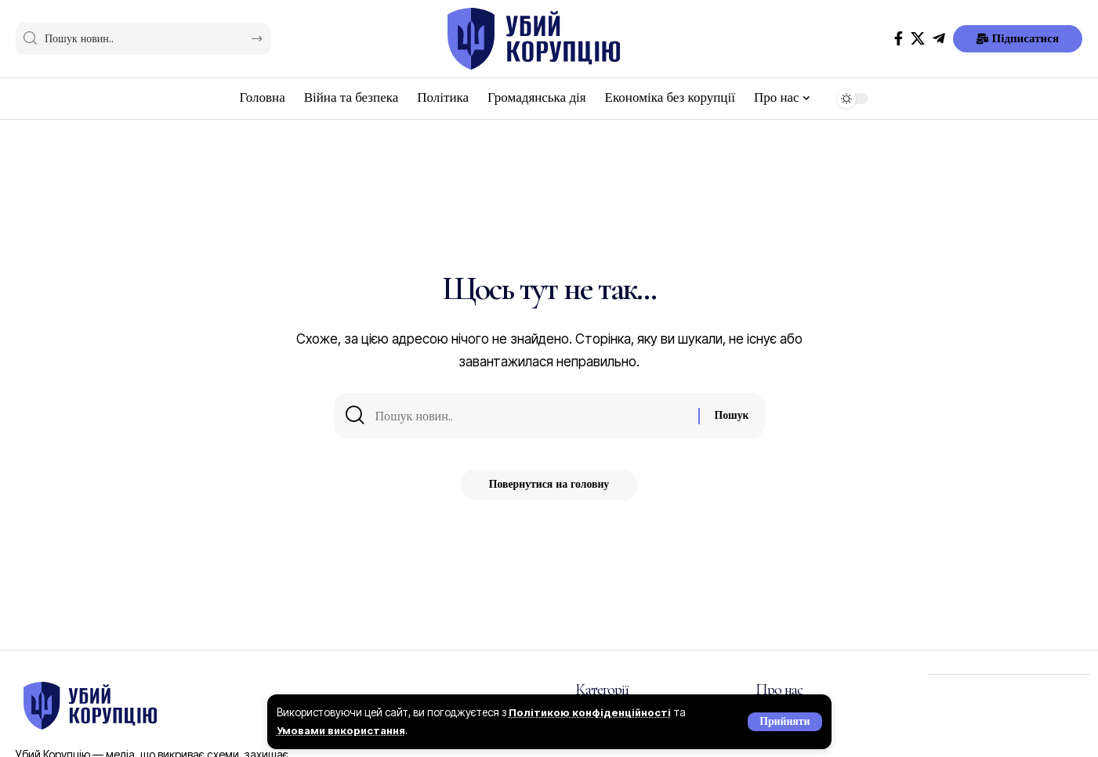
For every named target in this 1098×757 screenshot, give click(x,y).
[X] (918, 39)
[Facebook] (898, 39)
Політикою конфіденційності (592, 712)
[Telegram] (939, 39)
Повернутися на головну (549, 488)
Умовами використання (344, 730)
